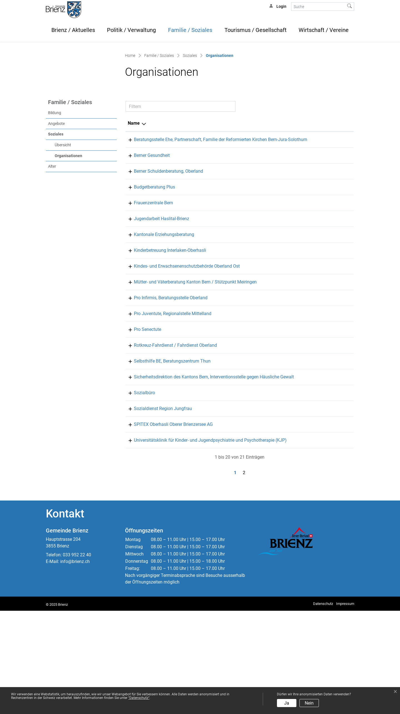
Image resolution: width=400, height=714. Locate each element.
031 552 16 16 (265, 365)
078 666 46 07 (265, 302)
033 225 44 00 (265, 238)
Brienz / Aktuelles (73, 30)
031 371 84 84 (265, 254)
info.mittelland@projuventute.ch (315, 403)
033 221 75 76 (265, 451)
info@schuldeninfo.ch (305, 254)
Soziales (55, 210)
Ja (286, 703)
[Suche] (318, 6)
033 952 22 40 (77, 658)
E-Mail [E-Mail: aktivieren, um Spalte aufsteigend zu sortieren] (290, 199)
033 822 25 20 (265, 216)
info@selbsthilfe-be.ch (306, 451)
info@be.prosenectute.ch (308, 419)
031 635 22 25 (265, 349)
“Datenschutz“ (138, 698)
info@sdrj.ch (296, 505)
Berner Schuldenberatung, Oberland (162, 254)
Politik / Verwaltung (131, 30)
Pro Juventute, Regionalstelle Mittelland (166, 403)
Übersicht (63, 221)
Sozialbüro (138, 489)
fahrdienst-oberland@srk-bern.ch (316, 435)
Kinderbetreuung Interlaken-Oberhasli (164, 333)
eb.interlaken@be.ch (304, 317)
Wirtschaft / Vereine (324, 30)
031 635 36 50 (265, 317)
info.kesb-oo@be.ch (303, 349)
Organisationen (80, 232)
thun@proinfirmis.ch (304, 387)
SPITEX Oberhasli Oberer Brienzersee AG (167, 521)
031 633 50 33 (265, 466)
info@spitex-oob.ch (303, 521)
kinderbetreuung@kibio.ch (309, 333)
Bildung (54, 189)
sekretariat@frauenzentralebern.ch (317, 286)
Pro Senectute (141, 419)
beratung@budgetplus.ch (308, 270)
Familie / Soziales (190, 30)
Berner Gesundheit (146, 238)
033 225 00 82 (265, 435)
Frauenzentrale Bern (147, 286)
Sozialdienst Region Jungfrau (157, 505)
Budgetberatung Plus (148, 270)
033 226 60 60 (265, 419)
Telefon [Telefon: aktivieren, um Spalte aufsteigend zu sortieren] (259, 199)
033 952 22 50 (265, 489)
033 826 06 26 (265, 505)
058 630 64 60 (265, 536)
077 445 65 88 (265, 270)
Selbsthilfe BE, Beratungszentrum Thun (166, 451)
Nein (309, 703)
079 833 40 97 (265, 333)
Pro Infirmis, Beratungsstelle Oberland (164, 387)
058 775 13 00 (265, 387)
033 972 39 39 (265, 521)
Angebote (56, 200)
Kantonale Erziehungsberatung (158, 317)
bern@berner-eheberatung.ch (312, 216)
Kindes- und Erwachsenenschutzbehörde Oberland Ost (181, 349)
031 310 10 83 (265, 403)
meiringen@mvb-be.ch (306, 365)
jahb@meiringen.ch (303, 302)
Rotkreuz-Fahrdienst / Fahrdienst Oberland (169, 435)
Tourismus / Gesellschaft (255, 30)
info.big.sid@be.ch (302, 466)
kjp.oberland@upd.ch (305, 536)
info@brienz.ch (75, 664)
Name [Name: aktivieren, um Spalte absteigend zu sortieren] (134, 199)
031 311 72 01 (265, 286)
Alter (52, 243)
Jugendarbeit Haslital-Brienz (155, 302)
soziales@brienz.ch (303, 489)
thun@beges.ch (299, 238)
